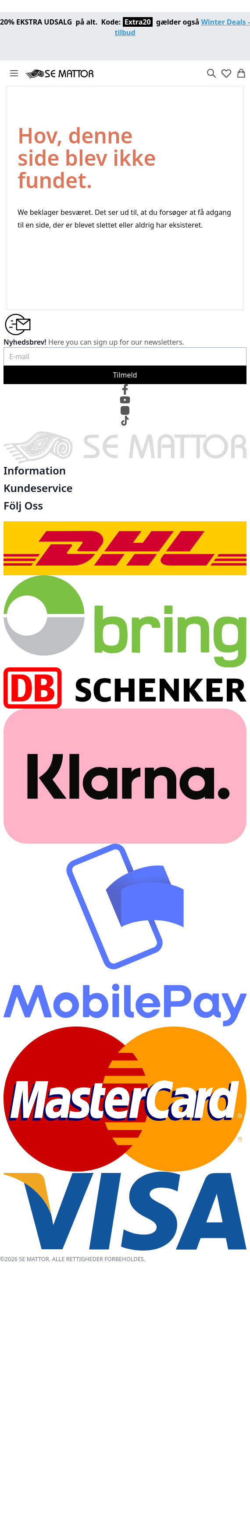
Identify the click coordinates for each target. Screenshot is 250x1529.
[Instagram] (125, 410)
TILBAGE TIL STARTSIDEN (65, 264)
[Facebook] (125, 389)
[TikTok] (125, 421)
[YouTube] (125, 400)
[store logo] (59, 73)
